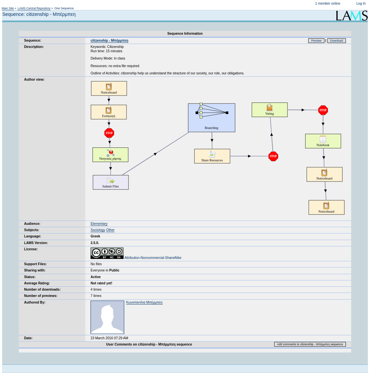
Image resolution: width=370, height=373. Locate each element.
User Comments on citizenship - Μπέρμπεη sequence (149, 344)
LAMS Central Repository (34, 8)
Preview (316, 40)
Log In (361, 3)
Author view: (34, 79)
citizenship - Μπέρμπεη (109, 40)
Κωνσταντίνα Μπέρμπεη (144, 302)
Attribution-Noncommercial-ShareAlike (136, 258)
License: (31, 249)
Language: (32, 236)
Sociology (98, 230)
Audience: (32, 224)
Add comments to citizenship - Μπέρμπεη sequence (310, 344)
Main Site (8, 8)
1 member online (327, 3)
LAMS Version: (36, 243)
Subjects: (31, 230)
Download (336, 40)
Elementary (99, 224)
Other (110, 230)
